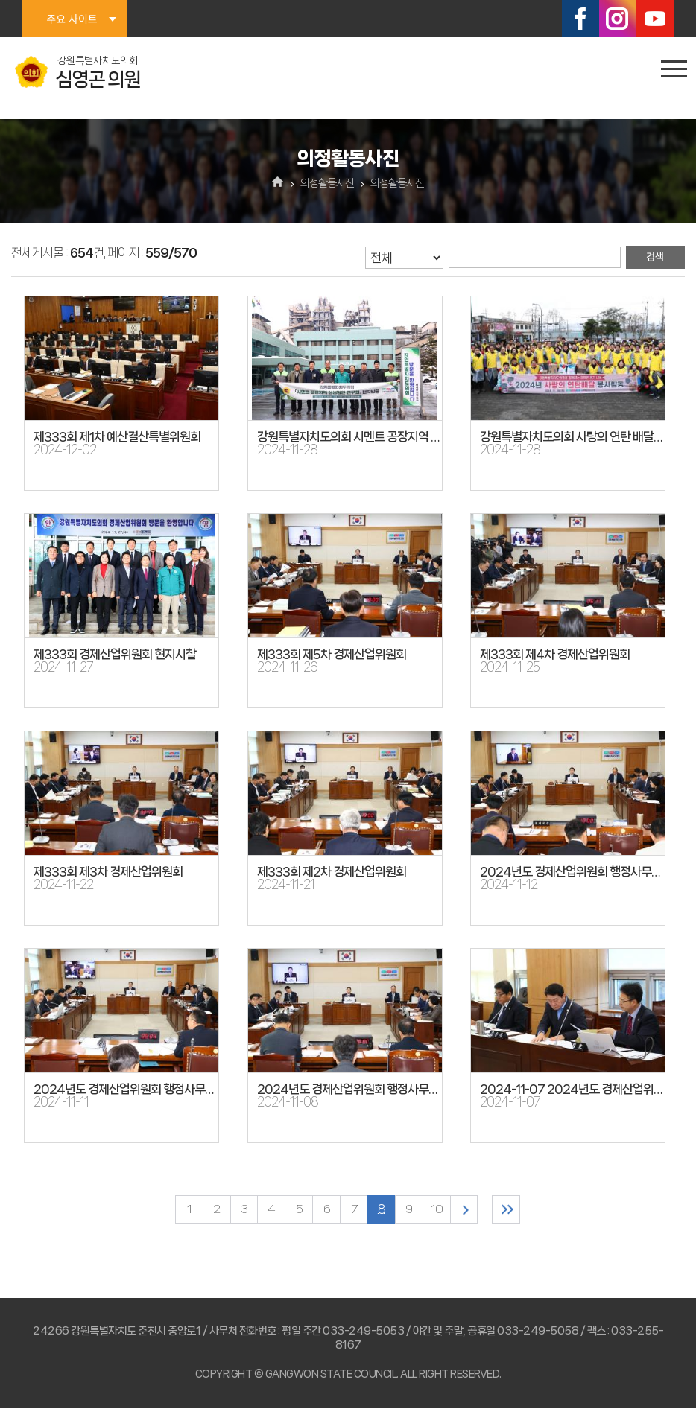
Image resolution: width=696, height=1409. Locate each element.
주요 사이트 (71, 18)
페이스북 (580, 18)
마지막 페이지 (511, 1209)
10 (439, 1209)
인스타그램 (617, 18)
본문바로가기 (0, 0)
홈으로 (278, 183)
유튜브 (655, 18)
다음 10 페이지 (467, 1209)
